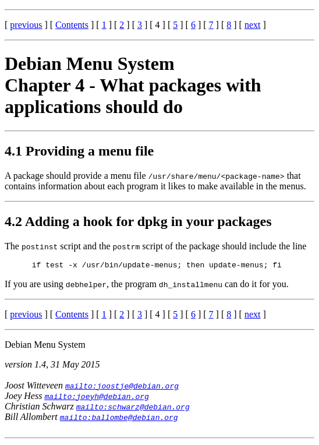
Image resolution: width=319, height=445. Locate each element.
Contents (71, 25)
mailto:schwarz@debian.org (133, 408)
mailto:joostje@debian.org (122, 387)
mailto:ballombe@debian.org (119, 419)
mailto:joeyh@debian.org (96, 398)
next (252, 25)
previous (26, 25)
